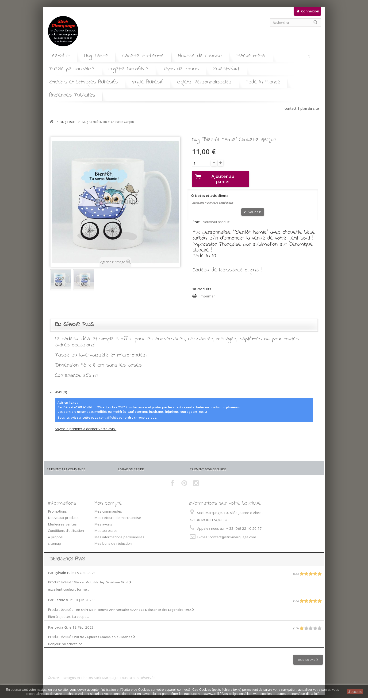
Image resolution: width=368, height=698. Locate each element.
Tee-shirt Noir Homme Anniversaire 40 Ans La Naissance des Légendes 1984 (134, 605)
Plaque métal (250, 56)
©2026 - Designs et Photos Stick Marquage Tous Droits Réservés (101, 673)
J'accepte (355, 692)
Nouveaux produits (63, 513)
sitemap (54, 539)
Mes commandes (108, 507)
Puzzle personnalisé (71, 69)
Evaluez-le (253, 208)
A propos (55, 532)
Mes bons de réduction (113, 539)
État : (197, 217)
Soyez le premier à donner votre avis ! (85, 424)
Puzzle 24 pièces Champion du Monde (104, 632)
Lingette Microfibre (128, 69)
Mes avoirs (103, 520)
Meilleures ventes (62, 520)
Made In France (262, 82)
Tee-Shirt (59, 56)
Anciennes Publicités (72, 95)
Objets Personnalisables (204, 82)
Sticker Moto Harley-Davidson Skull (103, 578)
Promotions (57, 507)
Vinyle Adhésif (147, 82)
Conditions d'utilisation (66, 526)
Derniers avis (67, 555)
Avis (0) (61, 387)
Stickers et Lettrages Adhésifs (83, 82)
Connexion (309, 11)
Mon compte (108, 499)
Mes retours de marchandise (117, 513)
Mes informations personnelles (119, 532)
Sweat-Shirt (226, 69)
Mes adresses (106, 526)
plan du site (309, 108)
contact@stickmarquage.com (233, 532)
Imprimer (207, 291)
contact (290, 108)
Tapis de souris (180, 69)
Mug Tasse (96, 56)
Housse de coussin (200, 56)
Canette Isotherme (143, 56)
